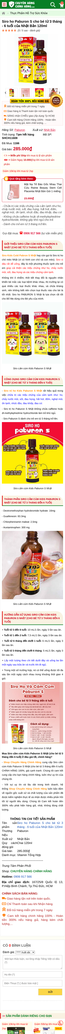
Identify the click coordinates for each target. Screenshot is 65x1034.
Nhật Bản (49, 129)
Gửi (50, 992)
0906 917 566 (32, 233)
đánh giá (34, 30)
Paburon (20, 129)
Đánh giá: (9, 952)
